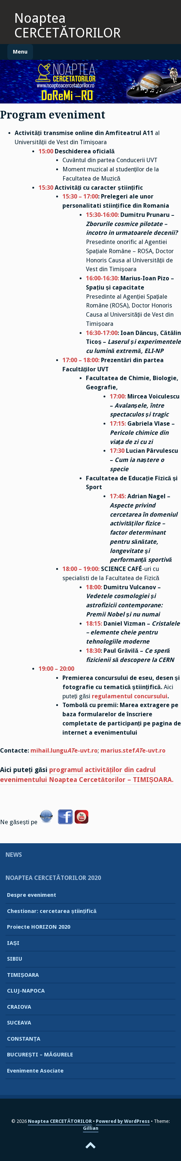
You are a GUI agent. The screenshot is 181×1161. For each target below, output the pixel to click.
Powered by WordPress (123, 1121)
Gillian (90, 1128)
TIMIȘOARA (23, 975)
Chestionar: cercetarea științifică (52, 911)
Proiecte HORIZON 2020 (38, 927)
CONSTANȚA (23, 1039)
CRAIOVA (19, 1007)
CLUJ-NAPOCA (26, 990)
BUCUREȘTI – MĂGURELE (40, 1054)
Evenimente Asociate (35, 1070)
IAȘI (13, 943)
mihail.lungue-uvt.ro (64, 750)
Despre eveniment (31, 895)
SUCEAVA (19, 1022)
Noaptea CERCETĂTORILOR (67, 25)
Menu (20, 51)
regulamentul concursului (129, 696)
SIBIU (14, 959)
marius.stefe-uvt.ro (133, 750)
